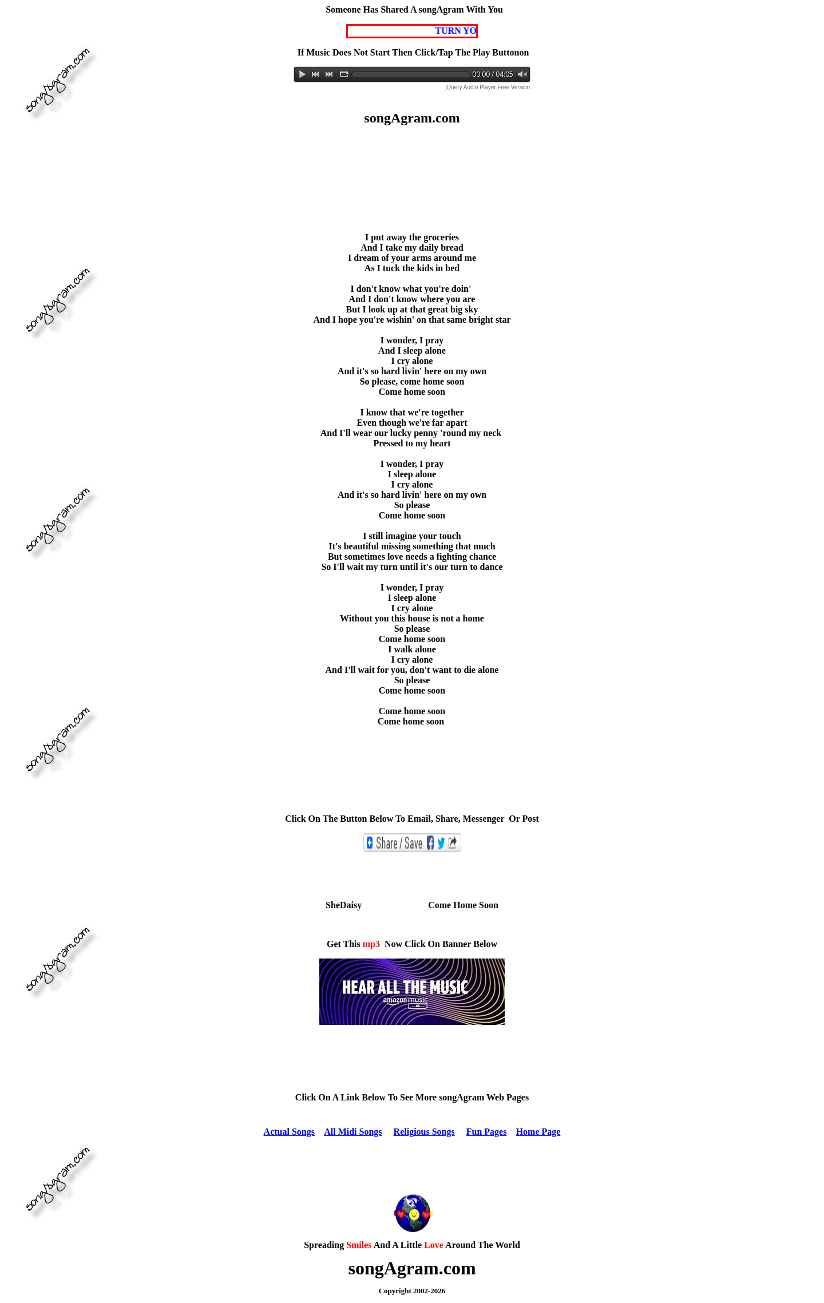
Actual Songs (289, 1131)
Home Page (538, 1131)
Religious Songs (424, 1131)
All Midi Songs (353, 1131)
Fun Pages (486, 1131)
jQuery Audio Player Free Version (487, 87)
